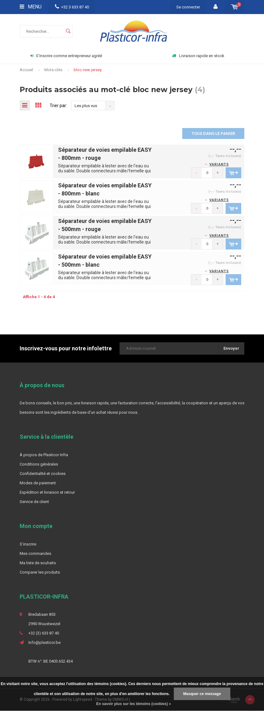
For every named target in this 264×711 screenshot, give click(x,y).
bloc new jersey (88, 69)
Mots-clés (53, 69)
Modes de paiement (38, 483)
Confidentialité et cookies (43, 474)
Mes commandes (35, 553)
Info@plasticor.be (44, 642)
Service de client (34, 502)
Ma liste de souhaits (38, 563)
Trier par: (59, 105)
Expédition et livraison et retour (47, 492)
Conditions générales (39, 464)
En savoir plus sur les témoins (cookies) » (133, 704)
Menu (31, 7)
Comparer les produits (40, 572)
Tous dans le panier (213, 133)
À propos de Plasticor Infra (44, 455)
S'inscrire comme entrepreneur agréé (66, 55)
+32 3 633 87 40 (72, 7)
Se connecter (188, 7)
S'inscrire (28, 544)
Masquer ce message (202, 694)
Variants (219, 165)
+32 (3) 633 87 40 (43, 633)
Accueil (26, 69)
